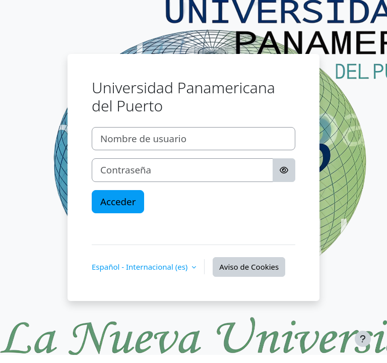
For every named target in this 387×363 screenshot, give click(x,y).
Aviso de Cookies (249, 267)
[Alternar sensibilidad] (284, 170)
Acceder (118, 201)
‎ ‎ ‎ (94, 227)
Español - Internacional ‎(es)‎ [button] (140, 267)
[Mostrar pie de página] (363, 339)
